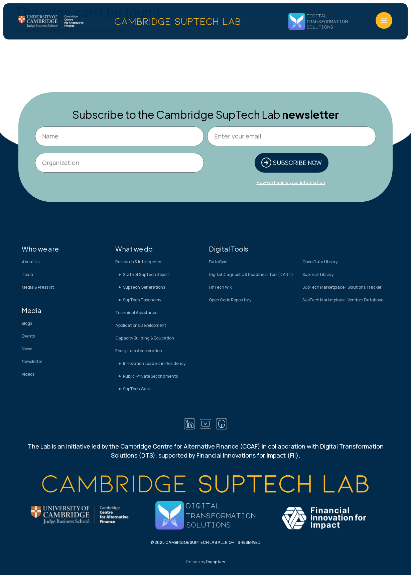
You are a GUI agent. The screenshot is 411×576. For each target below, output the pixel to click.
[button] (384, 20)
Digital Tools (228, 249)
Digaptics (215, 562)
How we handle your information (291, 183)
